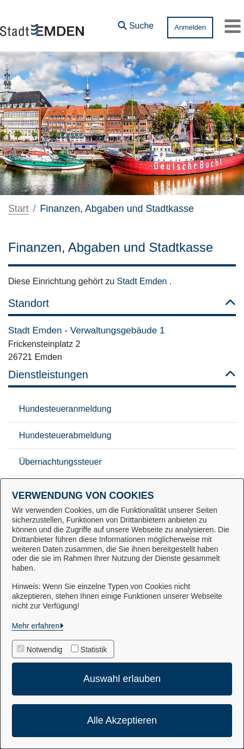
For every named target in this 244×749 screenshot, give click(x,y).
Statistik (94, 649)
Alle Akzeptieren (122, 720)
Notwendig (44, 649)
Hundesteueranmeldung (65, 408)
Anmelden (190, 27)
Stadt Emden (143, 281)
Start (18, 208)
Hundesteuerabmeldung (65, 435)
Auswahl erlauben (122, 678)
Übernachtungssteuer (60, 461)
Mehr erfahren (36, 625)
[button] (136, 23)
